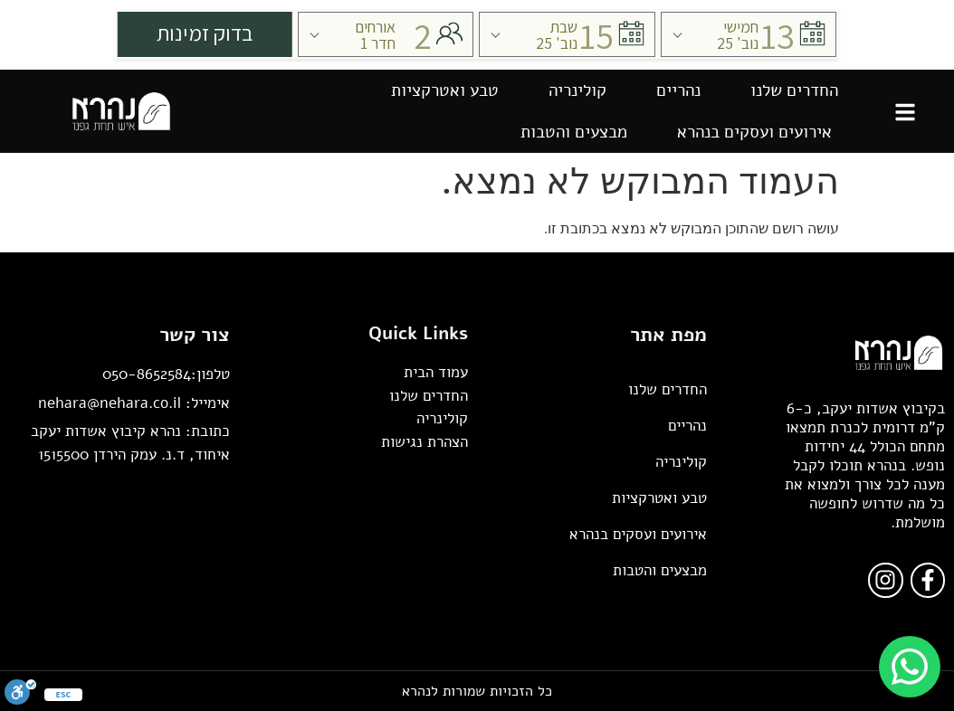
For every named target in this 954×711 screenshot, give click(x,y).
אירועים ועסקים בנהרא (754, 132)
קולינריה (577, 90)
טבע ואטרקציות (445, 90)
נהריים (678, 90)
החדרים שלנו (794, 90)
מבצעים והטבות (573, 132)
